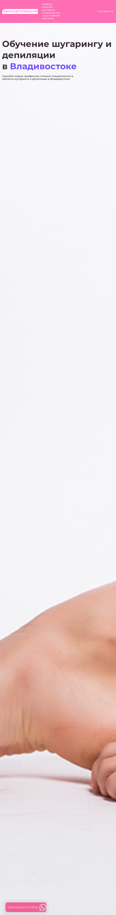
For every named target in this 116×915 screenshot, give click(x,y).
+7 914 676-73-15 (105, 11)
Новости (47, 7)
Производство (51, 13)
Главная (47, 4)
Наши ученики (51, 15)
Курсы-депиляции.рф (20, 11)
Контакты (48, 18)
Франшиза (48, 10)
